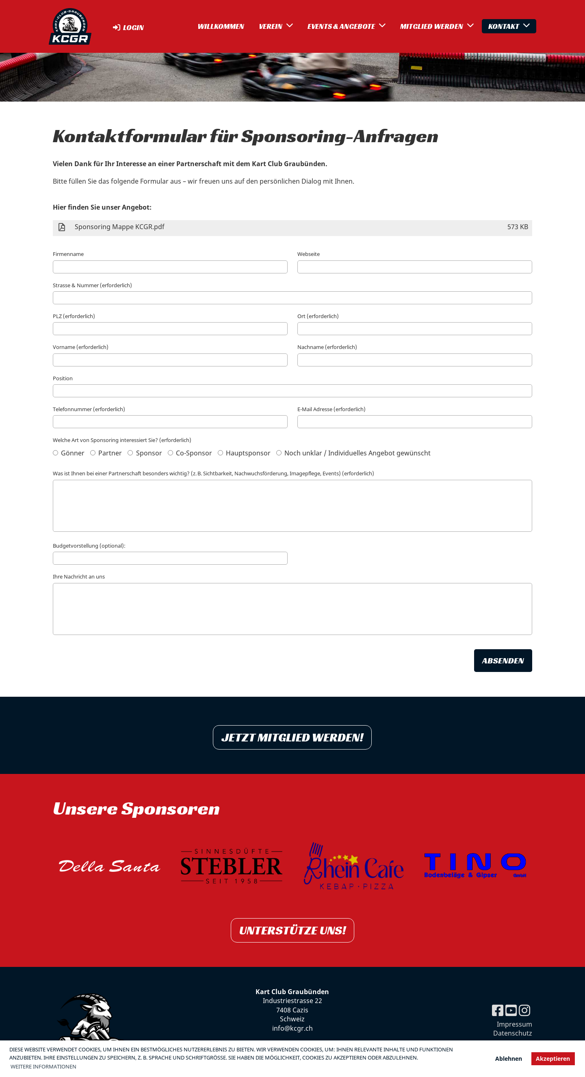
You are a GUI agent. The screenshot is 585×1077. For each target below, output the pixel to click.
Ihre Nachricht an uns (79, 576)
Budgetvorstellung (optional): (89, 545)
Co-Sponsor (190, 453)
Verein (276, 26)
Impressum (514, 1024)
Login (128, 27)
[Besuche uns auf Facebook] (497, 1010)
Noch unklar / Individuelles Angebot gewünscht (353, 453)
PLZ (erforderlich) (74, 316)
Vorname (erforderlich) (80, 347)
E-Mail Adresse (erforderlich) (331, 409)
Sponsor (145, 453)
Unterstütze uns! (292, 930)
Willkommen (220, 26)
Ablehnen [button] (508, 1058)
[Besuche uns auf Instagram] (524, 1010)
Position (63, 378)
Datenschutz (512, 1033)
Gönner (68, 453)
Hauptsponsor (244, 453)
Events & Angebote (347, 26)
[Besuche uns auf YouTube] (511, 1010)
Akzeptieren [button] (553, 1058)
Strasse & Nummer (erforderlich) (92, 285)
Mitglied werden (437, 26)
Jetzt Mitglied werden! (292, 737)
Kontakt (509, 26)
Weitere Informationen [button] (43, 1066)
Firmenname (68, 254)
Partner (106, 453)
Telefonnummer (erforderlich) (89, 409)
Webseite (308, 254)
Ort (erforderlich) (318, 316)
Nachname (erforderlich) (327, 347)
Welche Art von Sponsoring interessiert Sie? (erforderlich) (122, 440)
